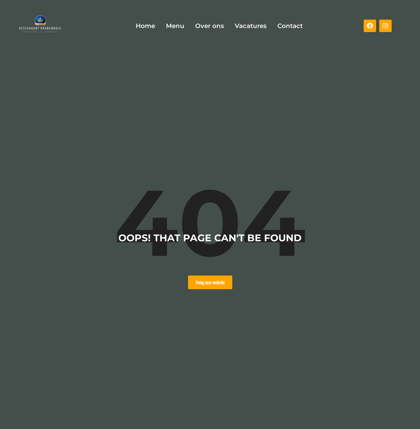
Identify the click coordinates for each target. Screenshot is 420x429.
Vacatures (251, 26)
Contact (290, 26)
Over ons (209, 26)
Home (145, 26)
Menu (175, 26)
